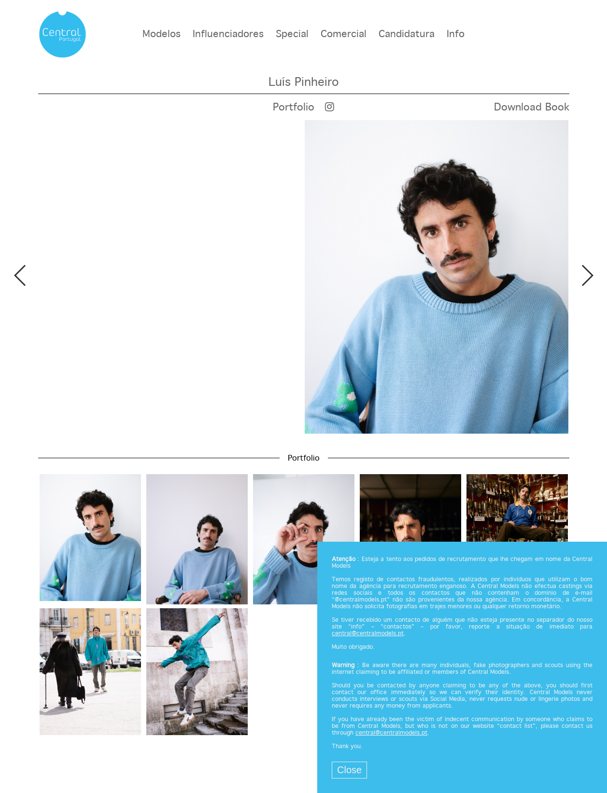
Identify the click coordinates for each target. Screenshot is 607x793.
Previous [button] (20, 275)
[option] (303, 277)
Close (349, 770)
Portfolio (293, 107)
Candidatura (407, 34)
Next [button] (586, 275)
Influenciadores (228, 34)
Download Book (531, 107)
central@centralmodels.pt (368, 634)
